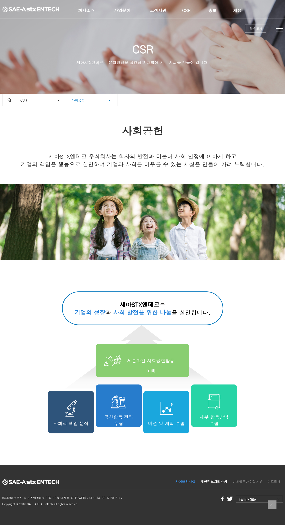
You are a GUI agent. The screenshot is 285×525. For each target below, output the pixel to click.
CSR (186, 10)
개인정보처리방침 (213, 481)
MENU (279, 28)
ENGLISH (255, 28)
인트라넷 (274, 481)
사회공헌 (78, 100)
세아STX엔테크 (31, 9)
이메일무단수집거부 (247, 481)
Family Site (247, 499)
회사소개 (86, 10)
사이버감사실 (185, 481)
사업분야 (122, 10)
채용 (237, 10)
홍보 (212, 10)
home (8, 100)
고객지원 (158, 10)
